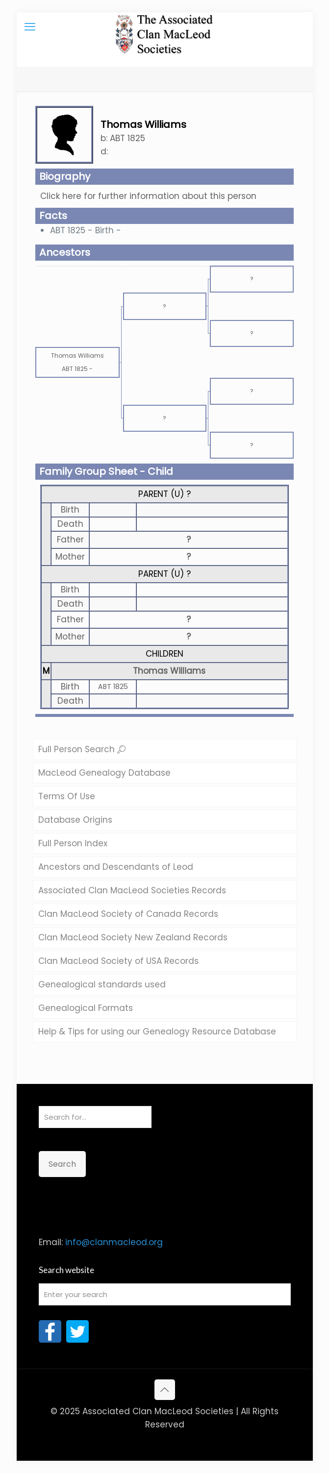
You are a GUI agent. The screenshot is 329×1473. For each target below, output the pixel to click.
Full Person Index (72, 843)
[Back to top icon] (164, 1389)
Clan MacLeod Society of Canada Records (128, 914)
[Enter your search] (165, 1294)
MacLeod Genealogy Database (104, 773)
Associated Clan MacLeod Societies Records (132, 890)
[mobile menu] (30, 27)
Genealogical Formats (85, 1008)
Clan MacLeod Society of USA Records (118, 961)
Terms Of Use (66, 796)
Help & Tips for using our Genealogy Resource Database (157, 1031)
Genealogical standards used (102, 984)
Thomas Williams (169, 671)
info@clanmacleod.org (114, 1242)
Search (62, 1164)
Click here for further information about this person (148, 196)
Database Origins (75, 820)
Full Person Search (82, 749)
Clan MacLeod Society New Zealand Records (133, 937)
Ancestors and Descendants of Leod (115, 867)
